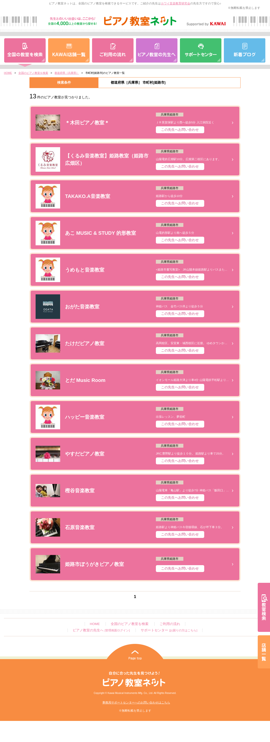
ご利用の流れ (170, 624)
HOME (8, 72)
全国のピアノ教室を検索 (33, 72)
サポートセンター (169, 630)
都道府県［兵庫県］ (66, 72)
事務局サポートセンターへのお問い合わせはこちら (136, 702)
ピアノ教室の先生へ (101, 630)
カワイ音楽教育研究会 (175, 3)
